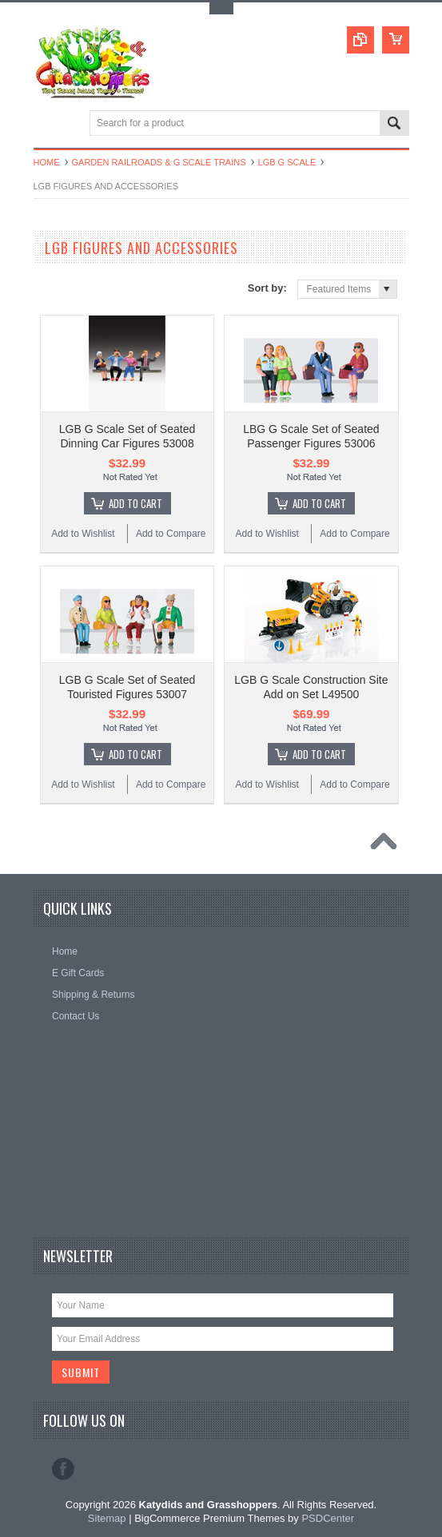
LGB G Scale (287, 162)
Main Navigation (48, 124)
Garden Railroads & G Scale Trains (159, 162)
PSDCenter (327, 1518)
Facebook (63, 1469)
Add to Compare (170, 533)
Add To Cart (135, 503)
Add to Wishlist (82, 533)
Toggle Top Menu (221, 8)
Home (47, 162)
